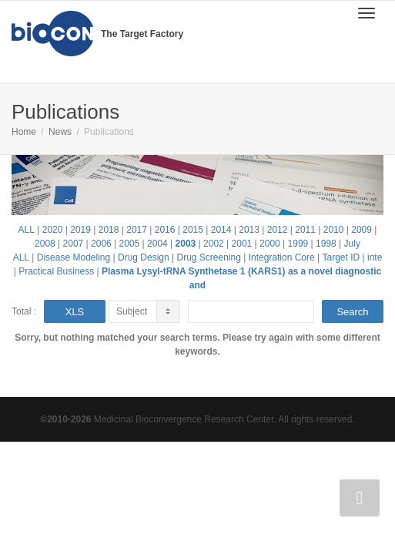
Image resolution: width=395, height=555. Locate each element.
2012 (277, 229)
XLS (75, 312)
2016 (165, 229)
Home (24, 131)
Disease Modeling (73, 257)
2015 (192, 229)
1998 (326, 243)
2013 (249, 229)
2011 (305, 229)
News (60, 131)
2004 (157, 243)
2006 (101, 243)
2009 (361, 229)
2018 (109, 229)
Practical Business (56, 271)
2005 (129, 243)
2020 (52, 229)
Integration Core (282, 257)
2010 (333, 229)
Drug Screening (208, 257)
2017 (136, 229)
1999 (298, 243)
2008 (45, 243)
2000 (269, 243)
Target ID (341, 257)
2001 (242, 243)
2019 (80, 229)
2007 (73, 243)
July (352, 243)
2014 (221, 229)
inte (374, 257)
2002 (213, 243)
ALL (26, 229)
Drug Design (143, 257)
